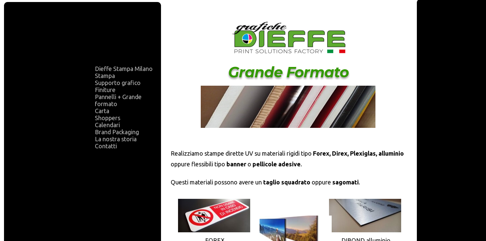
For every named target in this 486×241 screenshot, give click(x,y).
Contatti (106, 146)
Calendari (107, 125)
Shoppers (107, 117)
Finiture (105, 89)
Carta (102, 110)
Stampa (105, 75)
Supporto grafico (118, 82)
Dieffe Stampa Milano (124, 68)
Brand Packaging (117, 132)
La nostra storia (116, 139)
